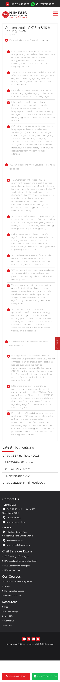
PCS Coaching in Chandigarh (17, 566)
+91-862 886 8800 (14, 540)
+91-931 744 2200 (42, 4)
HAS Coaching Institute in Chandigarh (20, 561)
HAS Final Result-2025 (16, 469)
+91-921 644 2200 (20, 4)
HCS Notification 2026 (16, 475)
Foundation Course (12, 595)
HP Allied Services (12, 570)
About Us (8, 616)
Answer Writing (11, 611)
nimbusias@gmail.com (16, 522)
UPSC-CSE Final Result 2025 (20, 455)
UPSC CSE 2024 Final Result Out (23, 482)
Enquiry (57, 343)
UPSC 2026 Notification (17, 462)
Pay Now (8, 625)
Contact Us (9, 621)
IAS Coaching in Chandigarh (16, 556)
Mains (7, 586)
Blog (6, 607)
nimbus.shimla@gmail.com (18, 545)
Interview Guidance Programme (18, 581)
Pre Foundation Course (14, 591)
